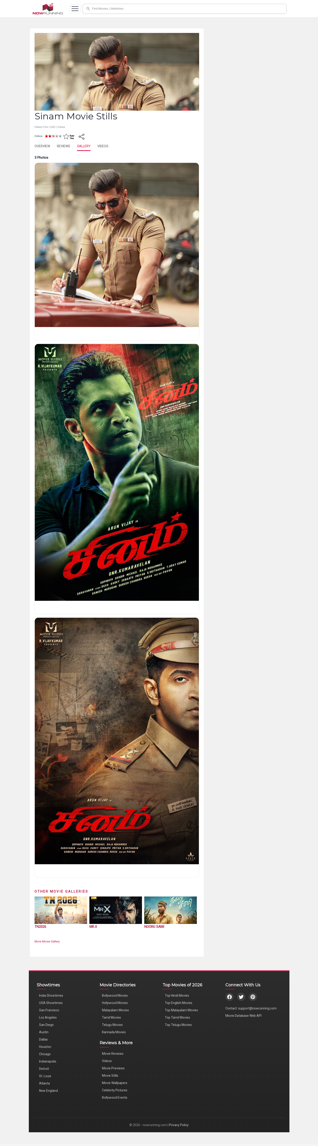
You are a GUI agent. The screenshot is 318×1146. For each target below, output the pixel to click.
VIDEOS (102, 146)
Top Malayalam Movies (181, 1010)
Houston (45, 1047)
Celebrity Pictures (114, 1090)
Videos (107, 1061)
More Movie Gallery (47, 941)
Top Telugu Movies (178, 1025)
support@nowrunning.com (257, 1008)
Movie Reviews (112, 1053)
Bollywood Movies (115, 995)
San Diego (46, 1025)
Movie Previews (113, 1068)
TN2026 (40, 927)
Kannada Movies (114, 1032)
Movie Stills (110, 1075)
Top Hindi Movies (177, 995)
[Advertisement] (245, 61)
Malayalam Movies (115, 1010)
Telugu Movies (112, 1025)
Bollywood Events (114, 1097)
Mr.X (93, 927)
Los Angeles (48, 1017)
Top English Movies (178, 1003)
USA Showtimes (51, 1003)
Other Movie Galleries (61, 891)
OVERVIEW (42, 146)
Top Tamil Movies (177, 1017)
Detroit (44, 1069)
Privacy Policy (179, 1125)
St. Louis (45, 1076)
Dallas (43, 1039)
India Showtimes (51, 995)
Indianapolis (47, 1061)
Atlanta (44, 1083)
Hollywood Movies (115, 1003)
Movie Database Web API (243, 1015)
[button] (184, 9)
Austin (43, 1032)
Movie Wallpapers (114, 1083)
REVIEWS (63, 146)
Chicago (45, 1054)
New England (48, 1090)
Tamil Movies (111, 1017)
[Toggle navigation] (75, 8)
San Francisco (49, 1010)
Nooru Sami (154, 927)
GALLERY (84, 146)
